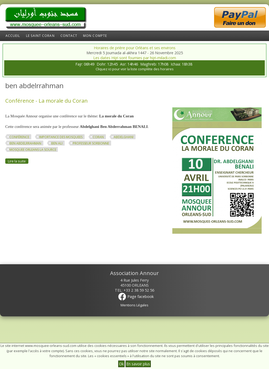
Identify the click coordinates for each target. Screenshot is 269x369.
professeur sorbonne (91, 143)
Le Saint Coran (40, 35)
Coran (98, 137)
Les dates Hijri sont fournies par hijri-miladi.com (134, 57)
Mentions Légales (134, 305)
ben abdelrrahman (25, 143)
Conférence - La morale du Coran (46, 100)
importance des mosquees (60, 137)
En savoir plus (138, 363)
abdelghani (123, 137)
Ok (121, 363)
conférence (19, 137)
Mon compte (95, 35)
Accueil (13, 35)
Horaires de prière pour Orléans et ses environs (134, 47)
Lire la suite (18, 160)
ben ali (57, 143)
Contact (68, 35)
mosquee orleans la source (32, 149)
